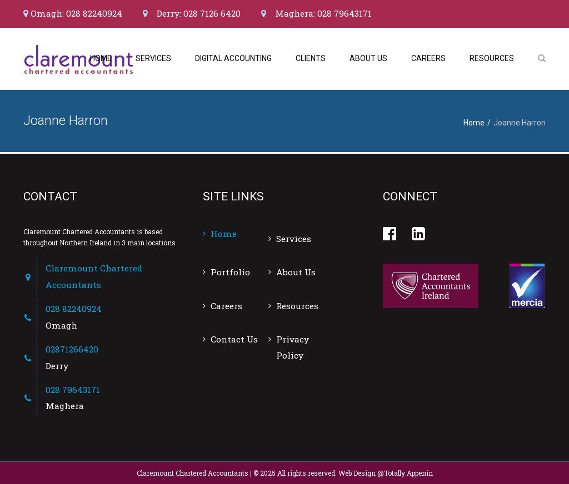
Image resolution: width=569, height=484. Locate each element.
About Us (368, 58)
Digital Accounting (233, 58)
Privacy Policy (292, 347)
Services (153, 58)
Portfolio (230, 272)
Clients (311, 58)
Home (101, 58)
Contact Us (234, 339)
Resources (492, 58)
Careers (428, 58)
